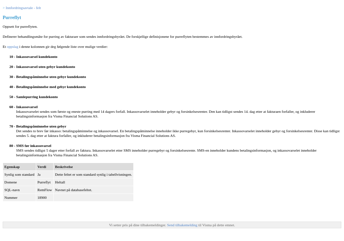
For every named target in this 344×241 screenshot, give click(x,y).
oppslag (12, 47)
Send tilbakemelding (182, 225)
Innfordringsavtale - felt (23, 8)
